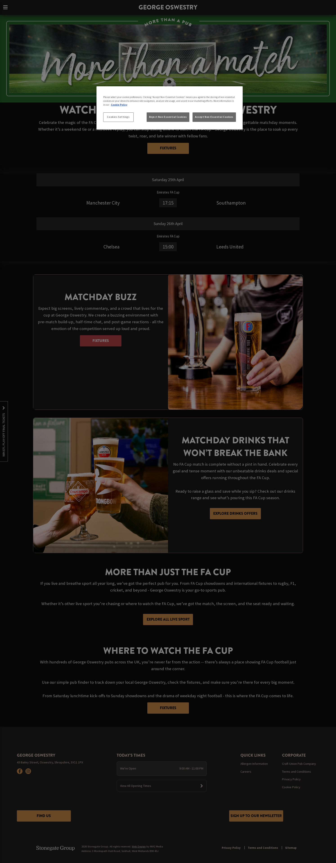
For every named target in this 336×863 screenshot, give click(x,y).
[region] (169, 108)
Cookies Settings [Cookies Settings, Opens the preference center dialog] (118, 116)
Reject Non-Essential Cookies (168, 116)
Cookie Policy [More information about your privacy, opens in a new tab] (119, 104)
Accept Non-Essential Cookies (214, 116)
